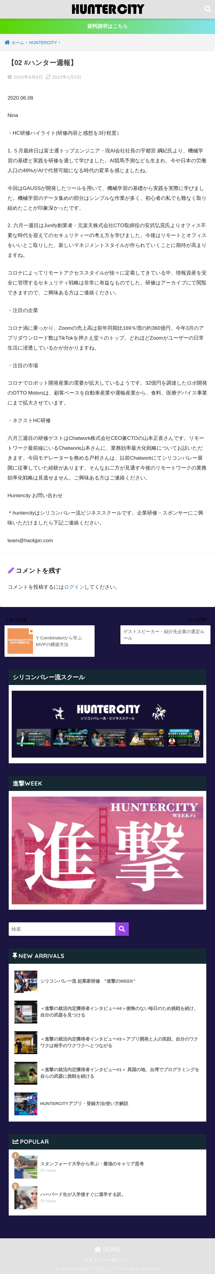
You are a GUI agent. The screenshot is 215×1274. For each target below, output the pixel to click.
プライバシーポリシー (106, 1258)
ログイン (74, 586)
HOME (107, 1248)
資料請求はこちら (107, 26)
